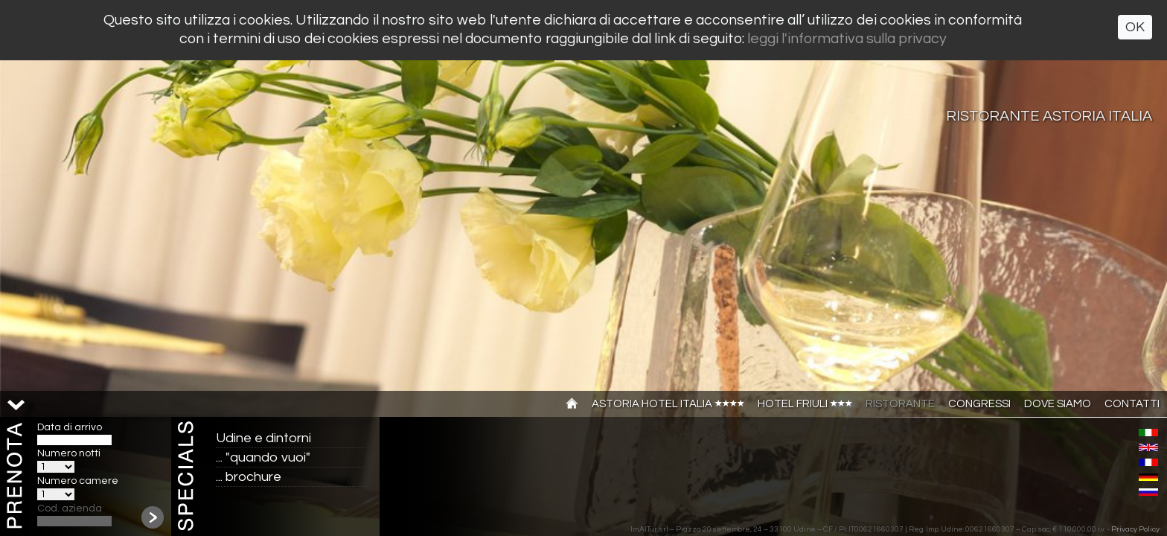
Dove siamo (1057, 403)
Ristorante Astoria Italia (1049, 116)
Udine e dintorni (263, 438)
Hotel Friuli (805, 403)
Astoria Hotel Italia (668, 403)
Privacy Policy (1135, 529)
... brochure (248, 477)
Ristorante (900, 403)
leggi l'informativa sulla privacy (847, 38)
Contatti (1132, 403)
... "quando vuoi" (263, 457)
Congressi (979, 403)
